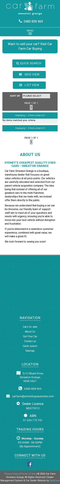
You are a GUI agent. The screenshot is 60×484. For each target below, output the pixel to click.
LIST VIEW (29, 85)
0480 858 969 (33, 21)
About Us (30, 332)
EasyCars (55, 480)
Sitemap (30, 351)
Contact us (30, 341)
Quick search (30, 346)
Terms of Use (28, 474)
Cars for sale (30, 327)
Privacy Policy (12, 474)
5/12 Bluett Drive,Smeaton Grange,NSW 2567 (30, 377)
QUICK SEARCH (28, 63)
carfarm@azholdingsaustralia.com (30, 396)
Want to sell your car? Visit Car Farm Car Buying (30, 46)
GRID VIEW (29, 74)
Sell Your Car (30, 336)
